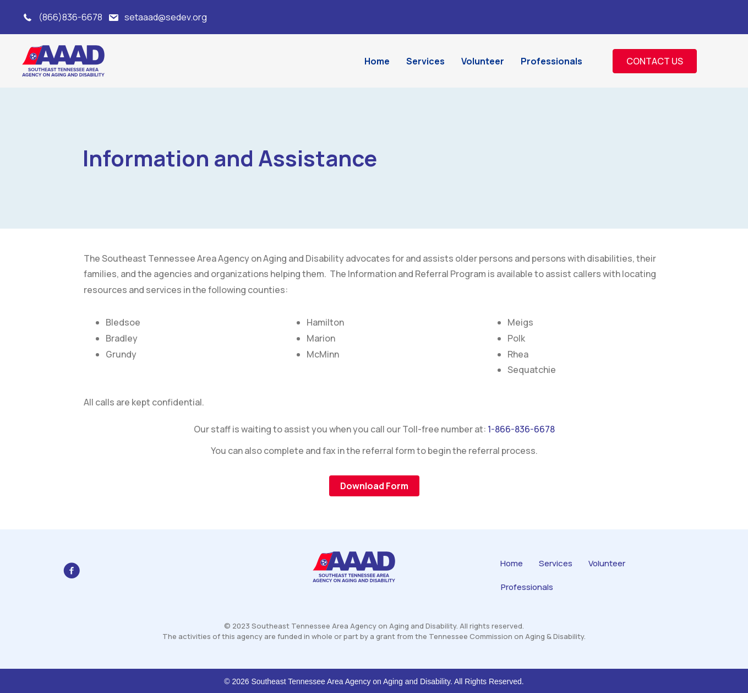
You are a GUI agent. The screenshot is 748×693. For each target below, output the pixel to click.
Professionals (527, 587)
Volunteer (606, 563)
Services (555, 563)
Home (511, 563)
